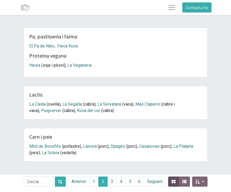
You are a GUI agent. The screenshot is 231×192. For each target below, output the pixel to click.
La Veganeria (79, 65)
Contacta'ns (197, 7)
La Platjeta (183, 146)
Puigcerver (51, 110)
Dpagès (118, 146)
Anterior (78, 181)
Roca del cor (88, 110)
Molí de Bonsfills (45, 146)
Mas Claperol (147, 104)
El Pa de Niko (41, 46)
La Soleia (50, 152)
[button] (199, 182)
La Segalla (72, 104)
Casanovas (149, 146)
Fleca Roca (67, 46)
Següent (155, 181)
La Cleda (37, 104)
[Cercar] (60, 182)
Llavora (90, 146)
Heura (34, 65)
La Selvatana (109, 104)
